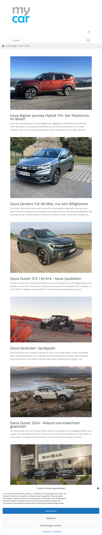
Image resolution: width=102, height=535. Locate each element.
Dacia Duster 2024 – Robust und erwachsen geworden (45, 424)
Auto (21, 46)
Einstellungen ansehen (51, 525)
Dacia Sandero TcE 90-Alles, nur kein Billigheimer (49, 203)
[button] (98, 488)
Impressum (57, 531)
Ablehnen (51, 518)
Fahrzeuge (11, 46)
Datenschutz (46, 531)
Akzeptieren (50, 511)
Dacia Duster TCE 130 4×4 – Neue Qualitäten (45, 278)
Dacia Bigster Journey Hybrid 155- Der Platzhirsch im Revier (49, 117)
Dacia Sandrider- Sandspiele (32, 348)
